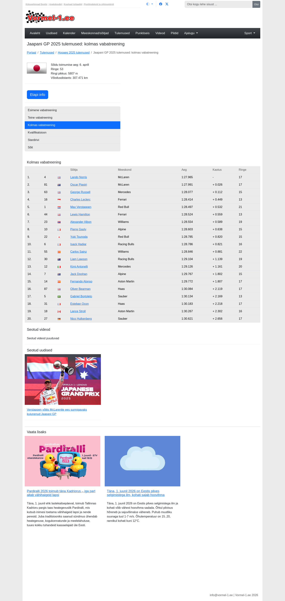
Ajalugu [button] (189, 33)
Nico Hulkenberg (81, 318)
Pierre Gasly (78, 229)
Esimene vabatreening (42, 110)
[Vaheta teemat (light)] (149, 4)
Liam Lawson (78, 259)
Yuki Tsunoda (79, 236)
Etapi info (39, 94)
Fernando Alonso (81, 281)
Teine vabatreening (40, 117)
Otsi (256, 4)
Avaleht (35, 33)
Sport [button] (248, 33)
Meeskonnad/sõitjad (95, 33)
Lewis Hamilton (80, 214)
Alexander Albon (81, 221)
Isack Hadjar (78, 244)
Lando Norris (78, 177)
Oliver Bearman (80, 288)
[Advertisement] (172, 17)
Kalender (69, 33)
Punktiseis (143, 33)
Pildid (174, 33)
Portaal (31, 52)
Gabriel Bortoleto (81, 296)
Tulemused (122, 33)
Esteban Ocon (79, 303)
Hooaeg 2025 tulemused (73, 52)
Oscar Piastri (78, 184)
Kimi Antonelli (79, 266)
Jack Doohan (78, 274)
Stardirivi (33, 139)
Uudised (51, 33)
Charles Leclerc (80, 199)
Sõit (30, 147)
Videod (160, 33)
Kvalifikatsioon (37, 132)
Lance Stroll (78, 311)
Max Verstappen (80, 207)
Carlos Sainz (78, 251)
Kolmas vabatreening (41, 125)
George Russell (80, 192)
